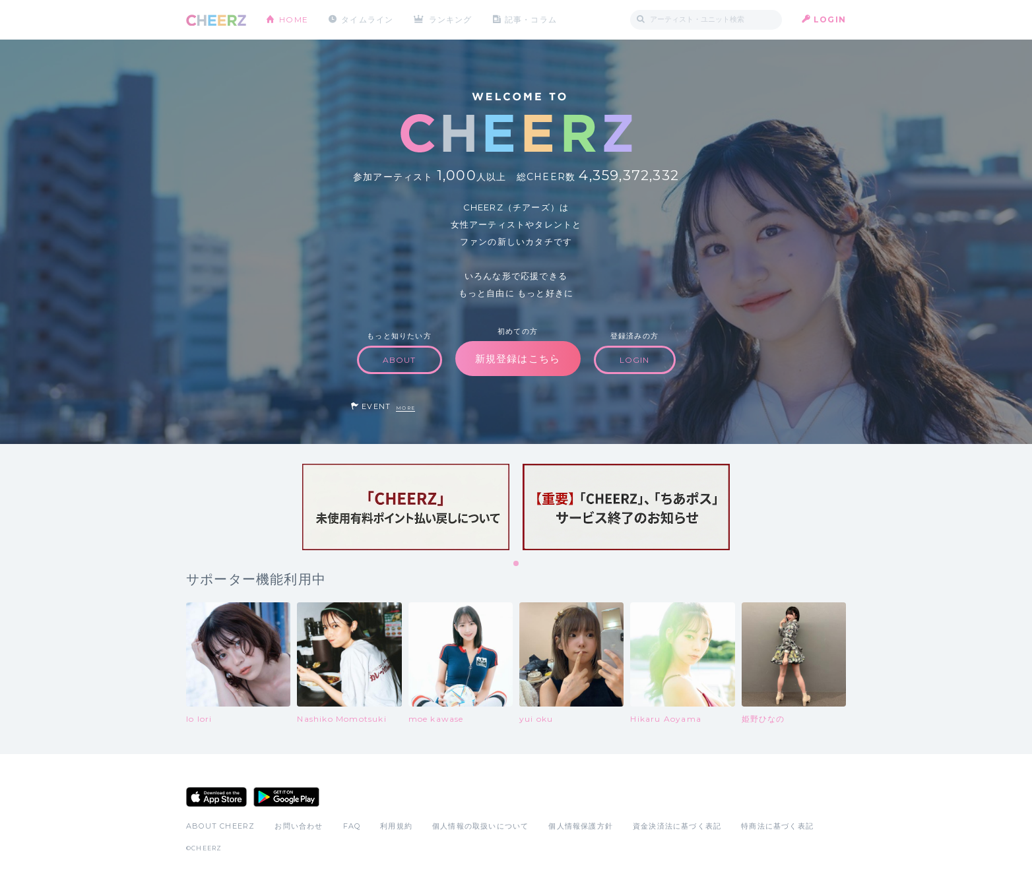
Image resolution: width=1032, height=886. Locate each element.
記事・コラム (531, 19)
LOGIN (830, 19)
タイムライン (367, 19)
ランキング (450, 19)
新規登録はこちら (518, 358)
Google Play (286, 797)
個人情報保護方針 (580, 826)
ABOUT (399, 360)
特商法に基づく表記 (777, 826)
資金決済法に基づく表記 (677, 826)
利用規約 (396, 826)
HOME (293, 19)
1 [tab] (516, 564)
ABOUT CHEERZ (220, 826)
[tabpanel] (405, 507)
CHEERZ (216, 20)
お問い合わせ (298, 826)
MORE (405, 408)
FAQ (352, 826)
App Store (216, 797)
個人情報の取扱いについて (480, 826)
